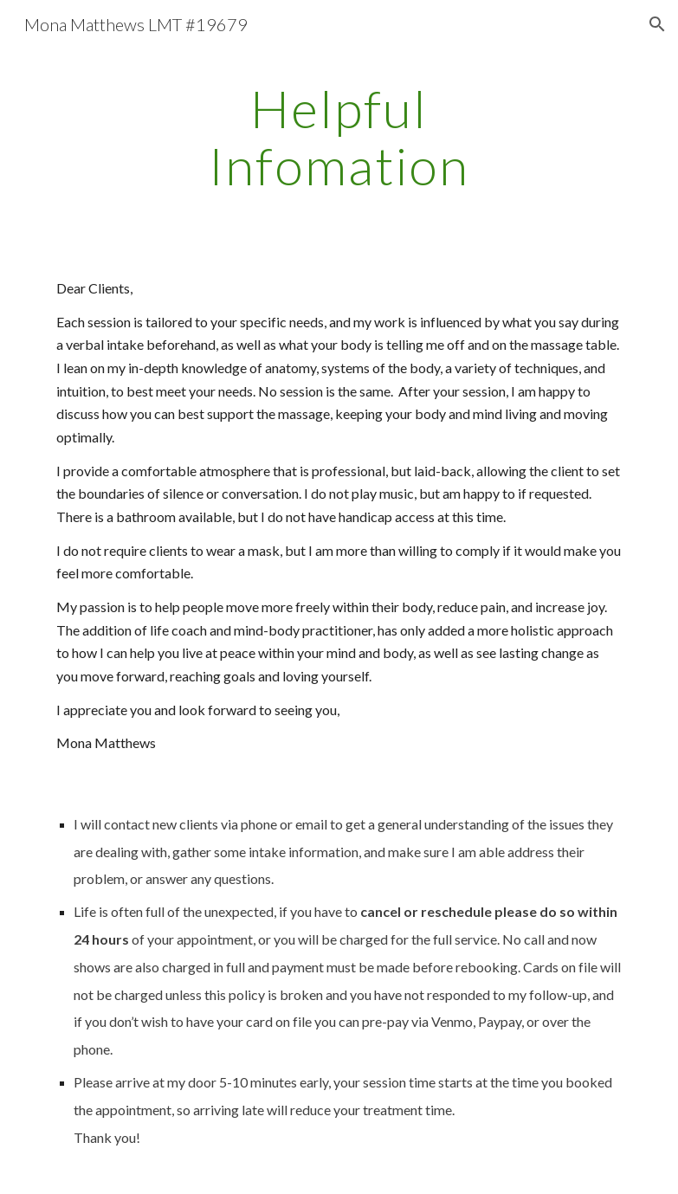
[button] (657, 24)
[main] (339, 137)
